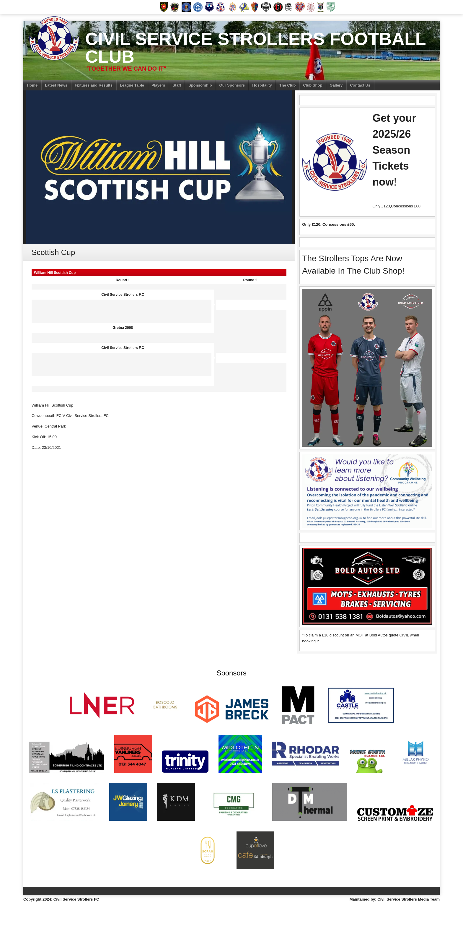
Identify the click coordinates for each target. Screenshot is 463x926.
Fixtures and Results (94, 85)
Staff (176, 85)
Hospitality (262, 85)
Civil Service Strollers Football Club (255, 47)
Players (158, 85)
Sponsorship (200, 85)
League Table (132, 85)
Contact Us (360, 85)
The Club (287, 85)
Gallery (336, 85)
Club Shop (312, 85)
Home (32, 85)
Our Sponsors (232, 85)
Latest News (56, 85)
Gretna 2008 (123, 328)
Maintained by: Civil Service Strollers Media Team (395, 899)
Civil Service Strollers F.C (122, 295)
